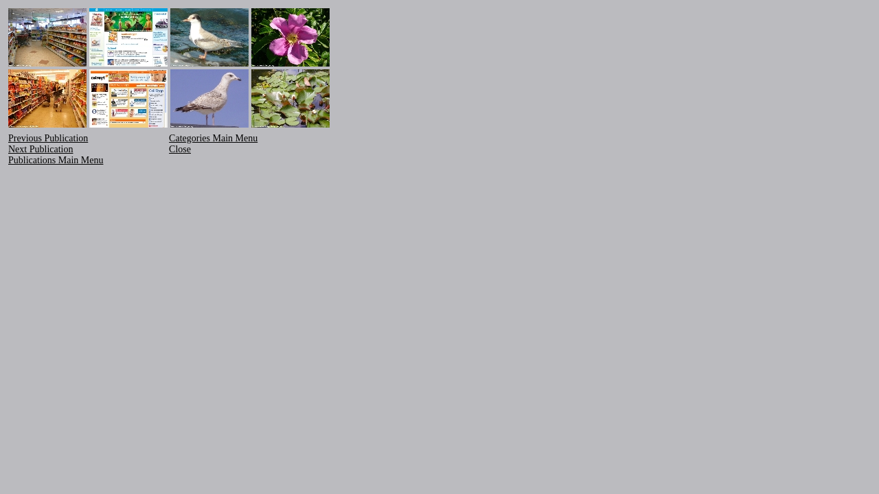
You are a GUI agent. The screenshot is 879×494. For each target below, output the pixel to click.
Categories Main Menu (213, 138)
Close (180, 149)
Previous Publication (48, 138)
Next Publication (40, 149)
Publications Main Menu (55, 160)
